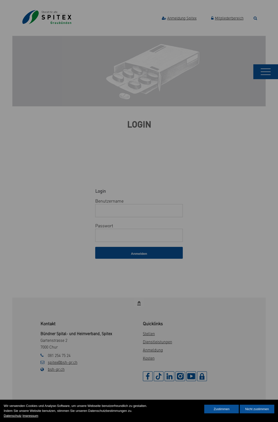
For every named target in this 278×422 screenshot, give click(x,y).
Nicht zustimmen (257, 409)
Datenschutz (12, 416)
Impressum (30, 416)
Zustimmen (221, 409)
